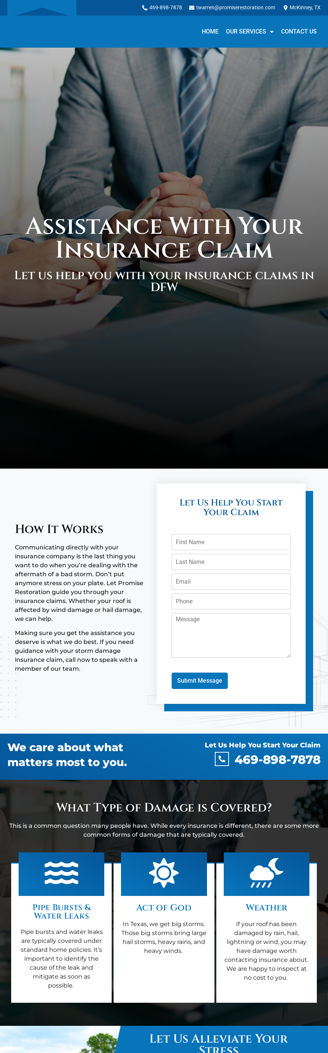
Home (210, 31)
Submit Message (199, 680)
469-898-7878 (278, 759)
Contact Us (299, 31)
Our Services (250, 31)
